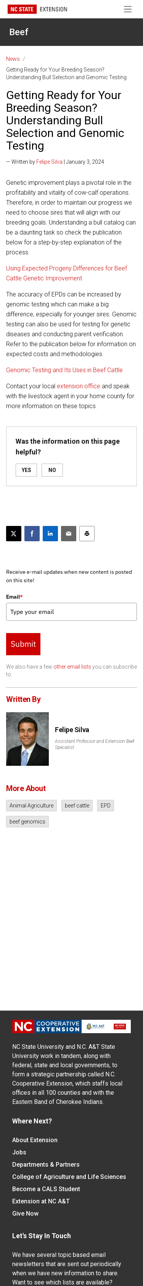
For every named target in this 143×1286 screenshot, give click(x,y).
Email (14, 596)
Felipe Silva (49, 162)
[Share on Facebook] (32, 533)
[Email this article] (68, 533)
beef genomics (27, 822)
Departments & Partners (46, 1164)
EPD (106, 806)
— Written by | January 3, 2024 (55, 162)
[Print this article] (87, 533)
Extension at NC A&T (41, 1201)
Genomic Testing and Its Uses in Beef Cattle (64, 370)
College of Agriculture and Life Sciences (69, 1176)
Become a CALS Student (46, 1189)
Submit (23, 643)
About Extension (35, 1140)
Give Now (25, 1213)
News (13, 59)
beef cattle (77, 806)
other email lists (72, 667)
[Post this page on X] (13, 533)
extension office (78, 386)
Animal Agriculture (31, 806)
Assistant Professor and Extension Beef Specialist (95, 744)
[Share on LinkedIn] (50, 533)
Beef (18, 32)
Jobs (19, 1152)
